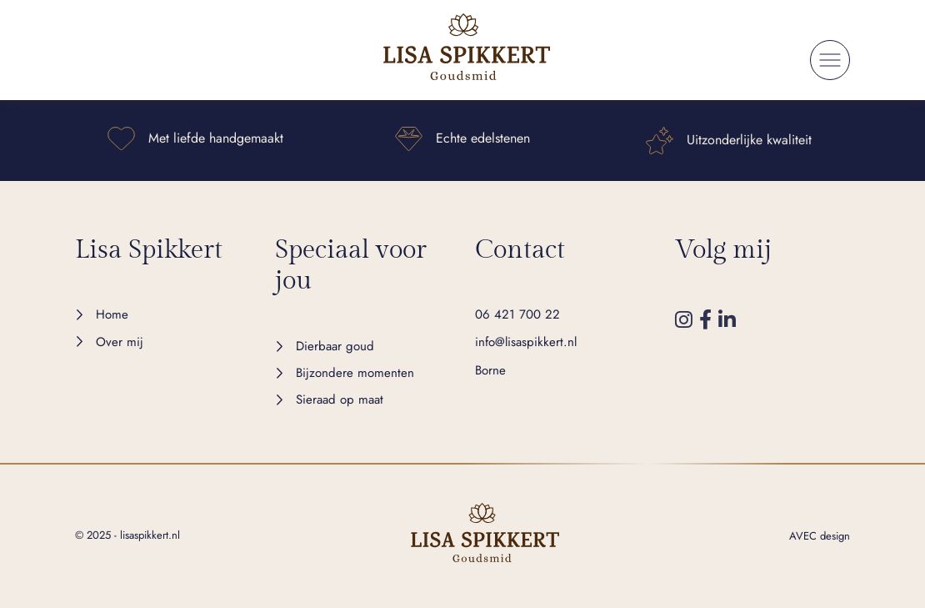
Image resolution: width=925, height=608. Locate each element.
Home (112, 314)
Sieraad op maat (339, 399)
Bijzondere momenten (355, 373)
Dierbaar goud (335, 346)
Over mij (119, 342)
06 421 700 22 (517, 314)
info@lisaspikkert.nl (526, 342)
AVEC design (819, 536)
